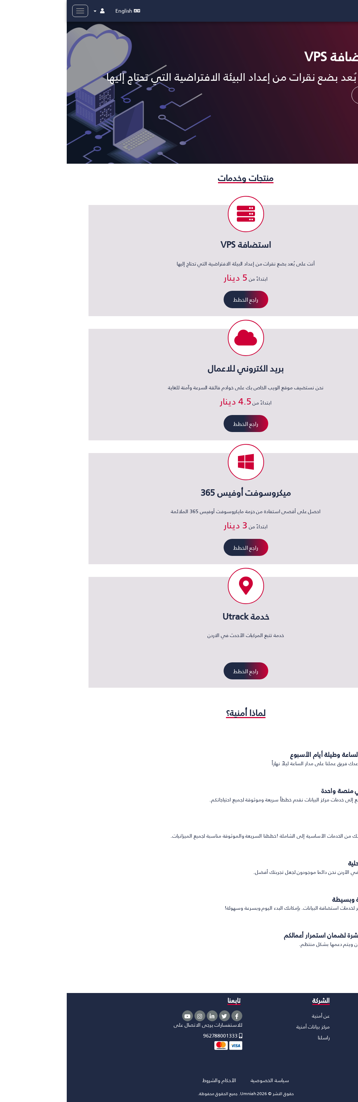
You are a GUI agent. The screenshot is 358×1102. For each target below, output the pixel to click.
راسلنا (257, 1037)
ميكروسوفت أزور (335, 1048)
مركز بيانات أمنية (246, 1026)
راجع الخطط (179, 299)
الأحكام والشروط (152, 1080)
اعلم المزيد (308, 95)
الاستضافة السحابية (332, 1016)
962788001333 (156, 1035)
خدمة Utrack (339, 1059)
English (61, 11)
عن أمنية (254, 1016)
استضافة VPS (338, 1026)
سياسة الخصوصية (203, 1080)
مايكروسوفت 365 (334, 1037)
